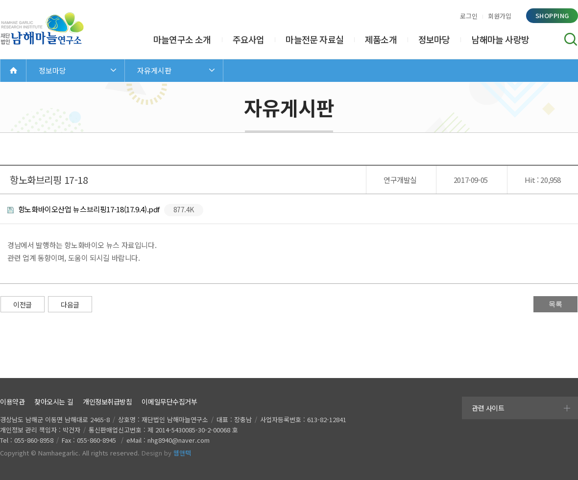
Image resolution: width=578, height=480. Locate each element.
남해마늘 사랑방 (500, 39)
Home (13, 70)
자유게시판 (154, 70)
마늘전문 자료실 (314, 39)
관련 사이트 (488, 408)
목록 (555, 304)
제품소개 (381, 39)
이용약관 (12, 401)
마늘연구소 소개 (182, 39)
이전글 (22, 304)
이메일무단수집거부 (169, 401)
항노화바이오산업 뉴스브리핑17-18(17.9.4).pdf (105, 210)
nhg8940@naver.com (178, 440)
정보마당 (434, 39)
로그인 (469, 16)
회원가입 (499, 16)
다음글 (70, 304)
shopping (552, 15)
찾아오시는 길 (53, 401)
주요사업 (249, 39)
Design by (166, 452)
